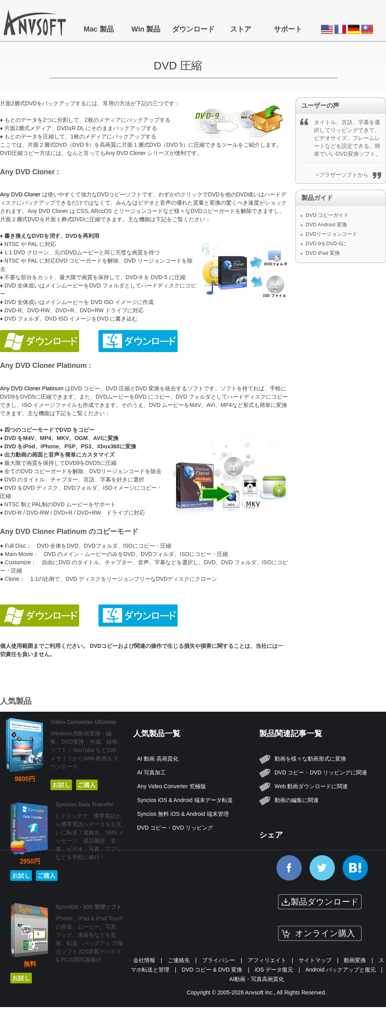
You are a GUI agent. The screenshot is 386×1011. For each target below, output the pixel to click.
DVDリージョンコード (331, 234)
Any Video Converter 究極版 (171, 786)
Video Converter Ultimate (83, 722)
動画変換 (355, 960)
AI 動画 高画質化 (157, 758)
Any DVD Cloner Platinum (31, 388)
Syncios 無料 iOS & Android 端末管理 (183, 814)
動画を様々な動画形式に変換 (310, 758)
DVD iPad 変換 (323, 253)
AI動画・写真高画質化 (256, 979)
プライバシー (218, 960)
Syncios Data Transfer (84, 804)
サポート (288, 29)
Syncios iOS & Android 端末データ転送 (185, 800)
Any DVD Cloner (20, 194)
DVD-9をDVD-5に (326, 243)
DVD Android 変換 (326, 225)
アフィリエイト (267, 960)
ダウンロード (193, 29)
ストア (240, 29)
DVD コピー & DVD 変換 (212, 969)
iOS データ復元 (274, 969)
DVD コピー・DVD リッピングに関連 (321, 772)
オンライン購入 (325, 933)
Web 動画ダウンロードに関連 (311, 786)
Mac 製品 (98, 29)
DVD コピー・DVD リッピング (175, 827)
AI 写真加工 (151, 772)
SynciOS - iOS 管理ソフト (89, 907)
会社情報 (144, 960)
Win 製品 (146, 29)
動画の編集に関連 (297, 800)
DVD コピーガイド (327, 215)
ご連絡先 (179, 960)
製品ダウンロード (325, 901)
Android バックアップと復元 (340, 969)
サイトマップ (315, 960)
